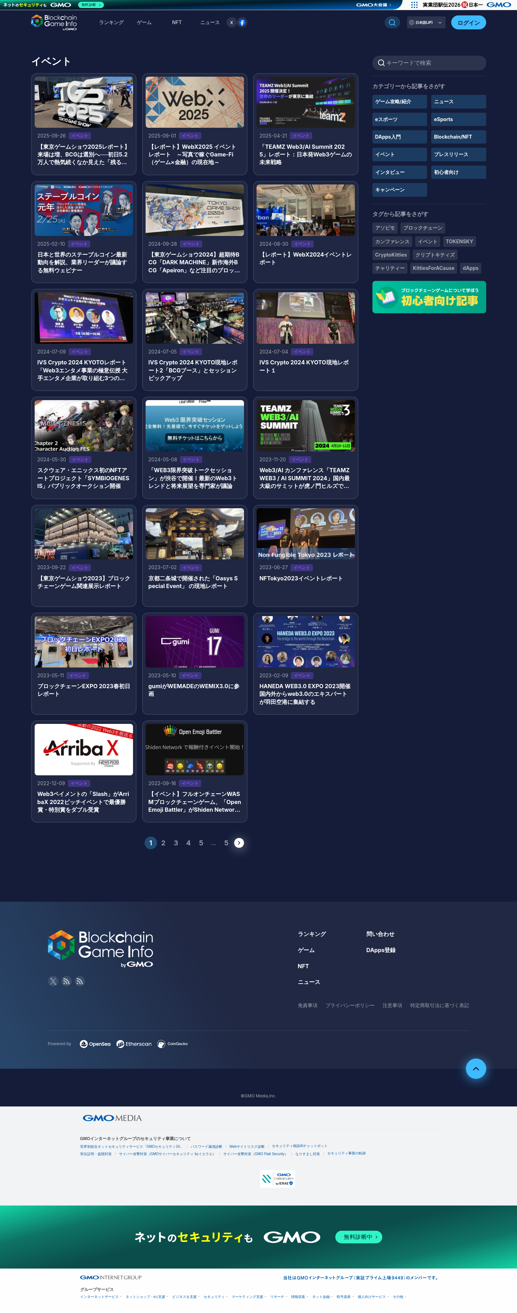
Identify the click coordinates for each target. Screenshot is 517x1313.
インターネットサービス (99, 1297)
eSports (443, 119)
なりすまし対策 (307, 1154)
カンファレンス (392, 241)
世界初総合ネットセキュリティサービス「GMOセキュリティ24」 (131, 1146)
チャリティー (390, 268)
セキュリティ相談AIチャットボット (300, 1146)
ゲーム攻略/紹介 (393, 101)
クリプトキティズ (435, 255)
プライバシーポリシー (350, 1005)
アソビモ (385, 228)
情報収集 (298, 1297)
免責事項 (307, 1005)
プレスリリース (451, 154)
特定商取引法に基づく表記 (439, 1005)
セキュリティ (214, 1297)
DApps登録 (381, 950)
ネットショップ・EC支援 (145, 1297)
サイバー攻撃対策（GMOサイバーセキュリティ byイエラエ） (167, 1154)
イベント (385, 154)
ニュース (444, 101)
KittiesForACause (434, 268)
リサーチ (277, 1297)
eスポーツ (386, 119)
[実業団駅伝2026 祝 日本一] (468, 5)
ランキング (111, 22)
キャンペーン (390, 190)
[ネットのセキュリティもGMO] (54, 5)
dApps (470, 268)
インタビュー (390, 172)
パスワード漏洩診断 (206, 1146)
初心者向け (446, 172)
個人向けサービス (372, 1297)
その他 (398, 1297)
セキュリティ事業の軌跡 (346, 1153)
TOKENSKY (459, 241)
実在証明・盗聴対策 (96, 1154)
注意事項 (392, 1005)
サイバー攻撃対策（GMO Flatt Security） (255, 1154)
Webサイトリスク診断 (247, 1146)
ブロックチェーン (422, 228)
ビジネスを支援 (184, 1297)
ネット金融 (321, 1297)
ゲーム (144, 22)
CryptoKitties (391, 255)
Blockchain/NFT (453, 137)
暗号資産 (344, 1297)
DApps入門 (388, 137)
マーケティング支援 (247, 1297)
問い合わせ (380, 933)
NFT (177, 22)
